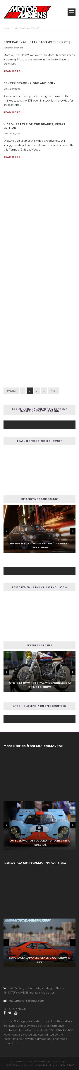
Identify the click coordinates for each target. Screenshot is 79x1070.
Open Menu (71, 12)
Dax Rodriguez (12, 88)
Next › (54, 390)
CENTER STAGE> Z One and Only (30, 83)
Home (7, 28)
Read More (13, 71)
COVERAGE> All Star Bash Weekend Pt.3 (37, 42)
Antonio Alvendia (13, 47)
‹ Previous (11, 390)
